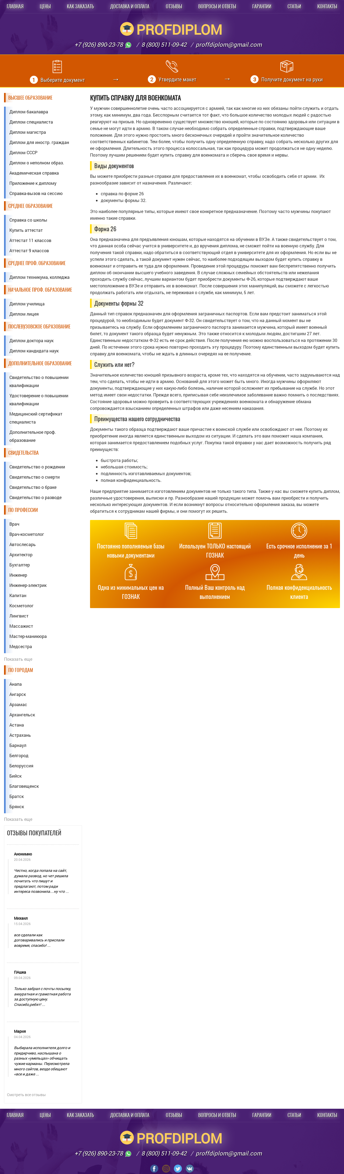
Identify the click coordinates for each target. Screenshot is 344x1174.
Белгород (18, 755)
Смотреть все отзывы (26, 1094)
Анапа (15, 684)
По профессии (23, 510)
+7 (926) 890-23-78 (103, 44)
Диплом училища (27, 303)
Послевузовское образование (39, 326)
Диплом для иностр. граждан (39, 142)
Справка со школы (28, 220)
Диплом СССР (23, 152)
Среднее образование (30, 206)
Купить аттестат (26, 230)
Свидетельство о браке (32, 487)
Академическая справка (34, 173)
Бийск (15, 776)
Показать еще (18, 659)
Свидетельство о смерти (34, 477)
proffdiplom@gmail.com (229, 44)
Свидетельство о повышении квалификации (39, 381)
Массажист (21, 626)
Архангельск (22, 714)
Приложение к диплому (32, 183)
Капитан (17, 595)
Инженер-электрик (27, 585)
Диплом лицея (24, 314)
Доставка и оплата (129, 6)
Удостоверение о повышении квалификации (38, 399)
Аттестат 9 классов (29, 250)
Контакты (327, 6)
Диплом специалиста (31, 122)
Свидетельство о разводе (35, 497)
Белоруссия (21, 765)
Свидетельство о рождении (37, 466)
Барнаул (17, 745)
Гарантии (261, 6)
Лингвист (18, 616)
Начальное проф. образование (40, 289)
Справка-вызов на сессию (36, 193)
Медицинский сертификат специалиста (35, 418)
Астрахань (20, 735)
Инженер (18, 575)
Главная (15, 6)
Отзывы (174, 6)
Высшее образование (30, 97)
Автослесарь (22, 544)
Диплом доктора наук (31, 340)
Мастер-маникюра (28, 636)
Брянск (16, 806)
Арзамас (18, 704)
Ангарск (17, 694)
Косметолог (21, 605)
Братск (16, 796)
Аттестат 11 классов (30, 240)
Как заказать (80, 6)
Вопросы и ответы (217, 6)
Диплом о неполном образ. (36, 162)
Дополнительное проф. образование (32, 436)
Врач (14, 524)
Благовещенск (24, 786)
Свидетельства (23, 452)
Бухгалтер (19, 565)
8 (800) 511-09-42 (164, 44)
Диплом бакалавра (28, 111)
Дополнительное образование (40, 363)
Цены (45, 6)
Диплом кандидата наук (34, 350)
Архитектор (21, 554)
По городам (20, 670)
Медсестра (20, 646)
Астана (16, 725)
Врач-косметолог (26, 534)
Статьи (294, 6)
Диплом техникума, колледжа (39, 277)
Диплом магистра (27, 132)
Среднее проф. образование (37, 263)
